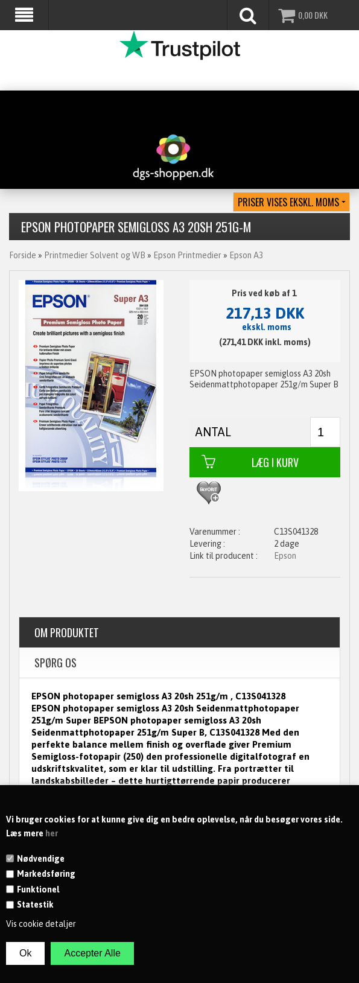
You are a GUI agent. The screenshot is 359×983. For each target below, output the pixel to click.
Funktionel (38, 889)
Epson (285, 556)
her (51, 833)
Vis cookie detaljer (41, 924)
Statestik (35, 904)
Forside (22, 255)
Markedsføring (46, 874)
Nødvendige (41, 859)
